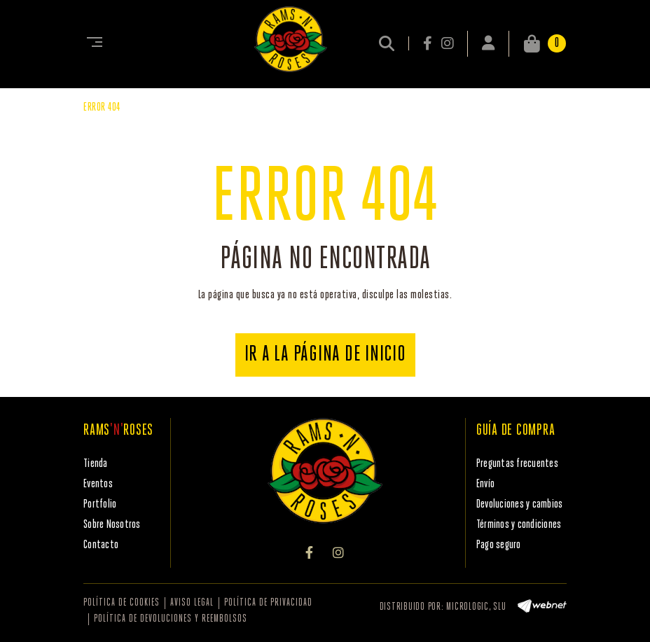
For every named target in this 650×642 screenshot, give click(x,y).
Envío (485, 484)
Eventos (98, 484)
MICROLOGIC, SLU (476, 607)
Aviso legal (192, 603)
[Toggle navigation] (91, 43)
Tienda (95, 463)
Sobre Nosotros (112, 524)
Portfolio (99, 504)
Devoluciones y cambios (519, 504)
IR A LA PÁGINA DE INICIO (325, 355)
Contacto (100, 545)
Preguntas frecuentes (517, 463)
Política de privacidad (268, 603)
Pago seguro (498, 545)
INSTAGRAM (447, 43)
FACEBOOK (428, 43)
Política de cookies (121, 603)
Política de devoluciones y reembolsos (170, 619)
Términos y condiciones (519, 524)
